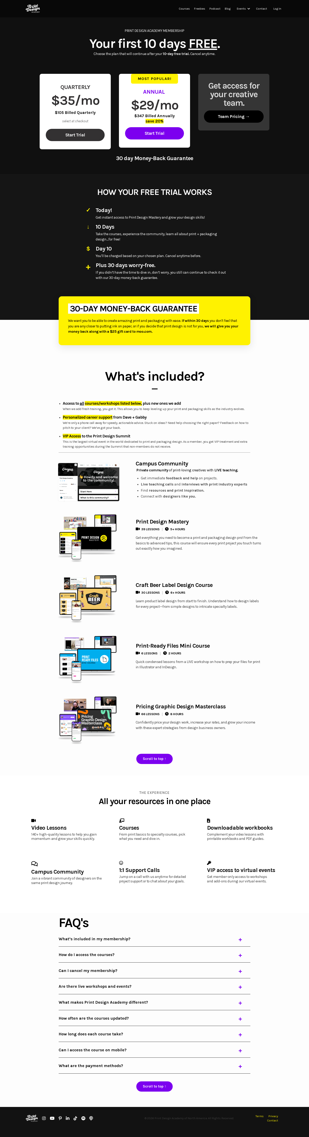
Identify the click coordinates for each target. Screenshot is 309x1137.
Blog (228, 8)
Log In (277, 8)
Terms (259, 1123)
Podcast (215, 8)
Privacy (273, 1123)
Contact (261, 8)
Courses (184, 8)
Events (243, 8)
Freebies (199, 8)
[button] (75, 135)
